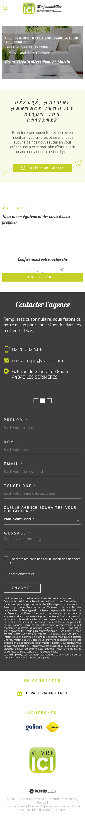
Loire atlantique (33, 47)
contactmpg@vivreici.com (37, 360)
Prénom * (16, 420)
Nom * (11, 442)
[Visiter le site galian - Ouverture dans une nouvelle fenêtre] (34, 727)
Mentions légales (57, 806)
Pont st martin (18, 53)
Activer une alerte (42, 168)
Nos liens (25, 810)
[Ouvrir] (5, 8)
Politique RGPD (43, 810)
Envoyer (22, 588)
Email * (14, 464)
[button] (36, 400)
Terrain (42, 53)
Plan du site (36, 806)
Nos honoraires (15, 806)
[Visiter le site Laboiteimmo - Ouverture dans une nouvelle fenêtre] (42, 791)
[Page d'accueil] (42, 8)
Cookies (61, 810)
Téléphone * (20, 486)
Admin (76, 806)
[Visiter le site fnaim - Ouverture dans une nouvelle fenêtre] (52, 727)
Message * (17, 533)
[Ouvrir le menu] (80, 8)
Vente (10, 47)
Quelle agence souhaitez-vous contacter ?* (40, 509)
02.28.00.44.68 (27, 349)
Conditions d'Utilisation (16, 657)
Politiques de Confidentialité (59, 654)
